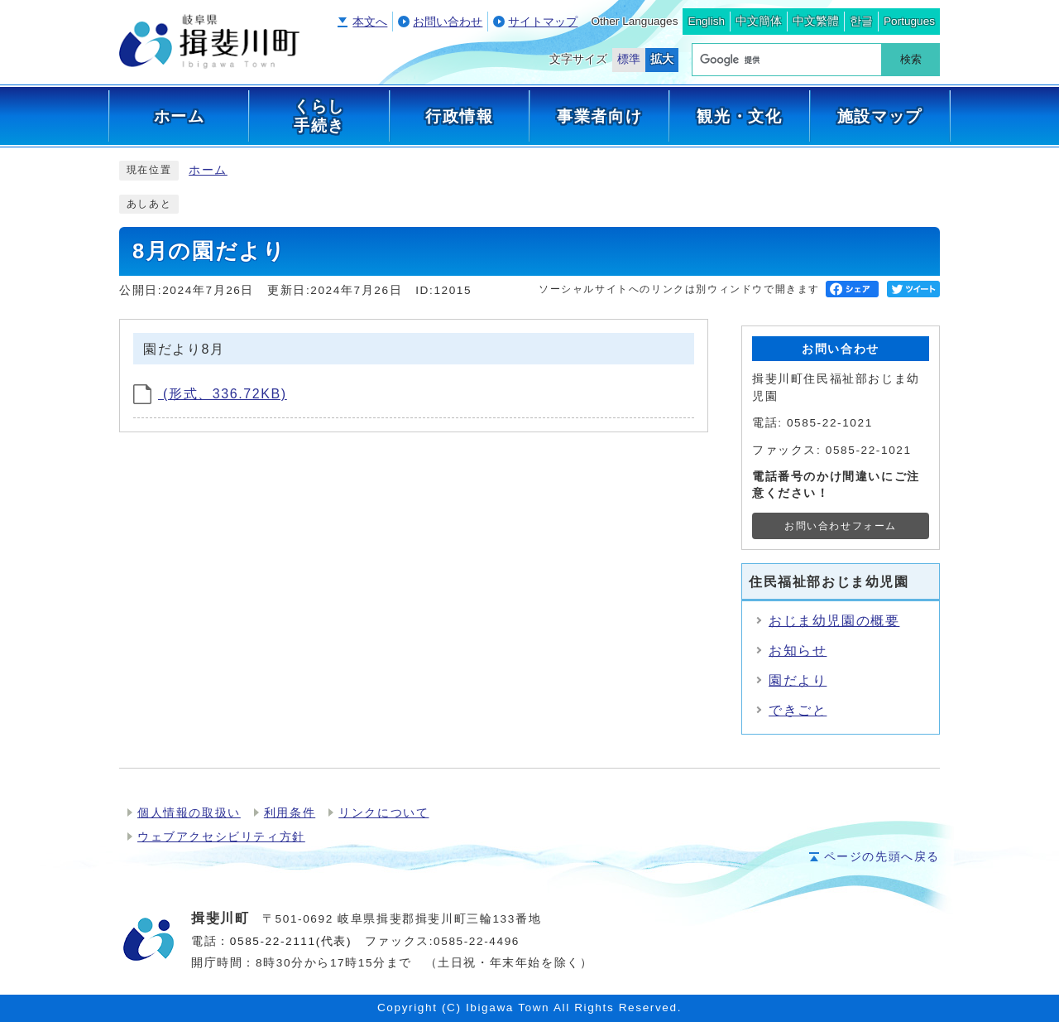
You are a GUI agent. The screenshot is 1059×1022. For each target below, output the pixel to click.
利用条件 (289, 813)
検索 (911, 59)
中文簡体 (759, 21)
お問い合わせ (447, 22)
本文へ (369, 22)
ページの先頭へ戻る (882, 857)
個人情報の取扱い (189, 813)
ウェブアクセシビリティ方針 (221, 837)
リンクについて (383, 813)
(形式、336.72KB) (210, 394)
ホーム (208, 170)
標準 (628, 59)
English (706, 21)
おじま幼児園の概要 (834, 621)
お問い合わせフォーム (840, 526)
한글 (861, 21)
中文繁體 (816, 21)
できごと (798, 710)
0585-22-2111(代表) (291, 941)
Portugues (909, 21)
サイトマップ (542, 22)
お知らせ (798, 651)
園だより (798, 680)
